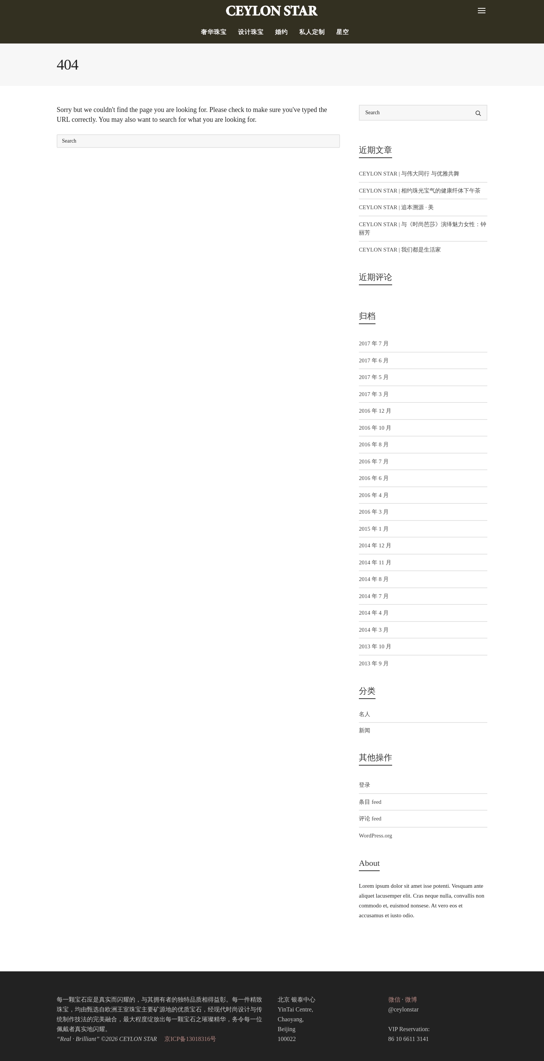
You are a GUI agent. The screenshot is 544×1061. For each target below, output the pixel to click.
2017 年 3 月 (374, 394)
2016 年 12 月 (375, 411)
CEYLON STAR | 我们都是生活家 (400, 250)
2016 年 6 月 (374, 478)
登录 (364, 785)
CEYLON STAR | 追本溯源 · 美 (396, 207)
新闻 (364, 730)
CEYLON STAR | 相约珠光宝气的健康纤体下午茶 (420, 191)
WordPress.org (375, 836)
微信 (394, 999)
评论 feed (370, 819)
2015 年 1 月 (374, 529)
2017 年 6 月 (374, 360)
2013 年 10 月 (375, 646)
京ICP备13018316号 (190, 1039)
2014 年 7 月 (374, 596)
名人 (364, 714)
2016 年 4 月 (374, 495)
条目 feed (370, 802)
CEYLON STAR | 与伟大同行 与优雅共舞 (409, 174)
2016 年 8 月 (374, 444)
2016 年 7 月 (374, 461)
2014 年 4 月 (374, 613)
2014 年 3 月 (374, 630)
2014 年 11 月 (375, 562)
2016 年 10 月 (375, 428)
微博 (411, 999)
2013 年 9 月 (374, 663)
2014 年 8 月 (374, 579)
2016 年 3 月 (374, 512)
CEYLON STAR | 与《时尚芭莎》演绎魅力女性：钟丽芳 (422, 228)
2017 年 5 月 (374, 377)
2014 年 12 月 (375, 545)
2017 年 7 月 (374, 343)
